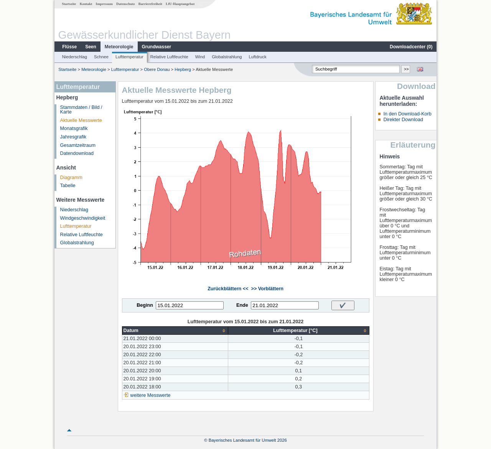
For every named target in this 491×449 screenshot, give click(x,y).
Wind (200, 56)
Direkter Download (403, 119)
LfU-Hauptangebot (180, 4)
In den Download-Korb (407, 114)
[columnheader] (175, 331)
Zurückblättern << (228, 288)
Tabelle (68, 185)
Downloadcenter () (411, 46)
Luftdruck (258, 56)
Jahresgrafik (73, 137)
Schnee (101, 56)
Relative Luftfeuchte (169, 56)
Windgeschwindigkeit (82, 218)
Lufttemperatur (129, 56)
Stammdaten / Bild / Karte (81, 110)
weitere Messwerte (150, 395)
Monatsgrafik (74, 128)
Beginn (145, 305)
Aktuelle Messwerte (81, 120)
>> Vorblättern (267, 288)
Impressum (104, 4)
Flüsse (69, 46)
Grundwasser (156, 46)
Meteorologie (119, 46)
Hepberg (183, 69)
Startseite (69, 4)
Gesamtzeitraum (78, 145)
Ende (242, 305)
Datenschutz (125, 4)
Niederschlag (74, 56)
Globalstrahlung (227, 56)
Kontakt (86, 4)
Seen (90, 46)
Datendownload (77, 153)
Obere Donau (157, 69)
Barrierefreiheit (150, 4)
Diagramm (71, 177)
